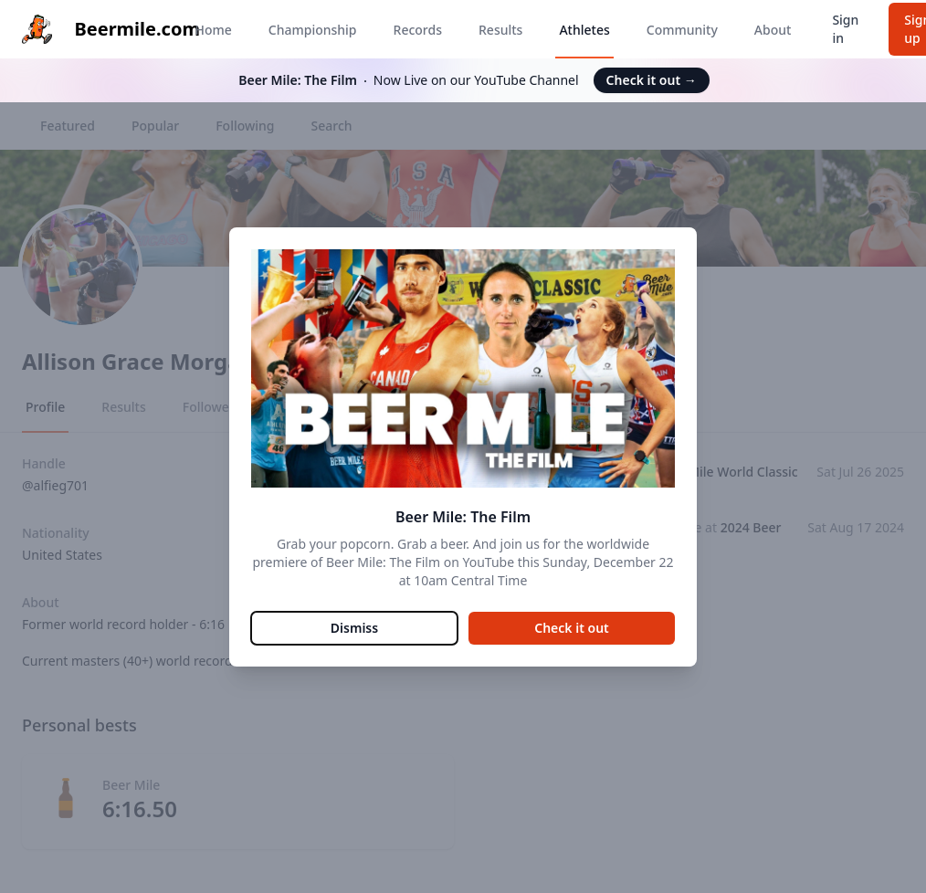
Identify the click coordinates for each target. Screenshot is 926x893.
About (773, 29)
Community (682, 29)
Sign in (845, 29)
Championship (312, 29)
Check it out (651, 80)
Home (213, 29)
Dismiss (354, 627)
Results (500, 29)
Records (418, 29)
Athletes (584, 29)
